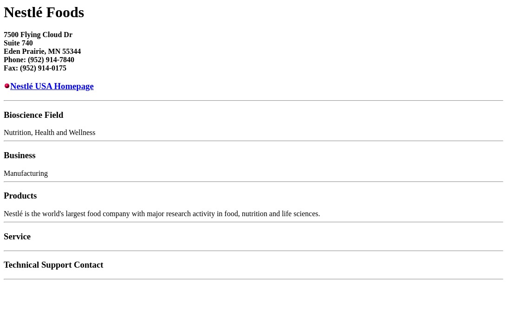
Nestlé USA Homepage (52, 86)
